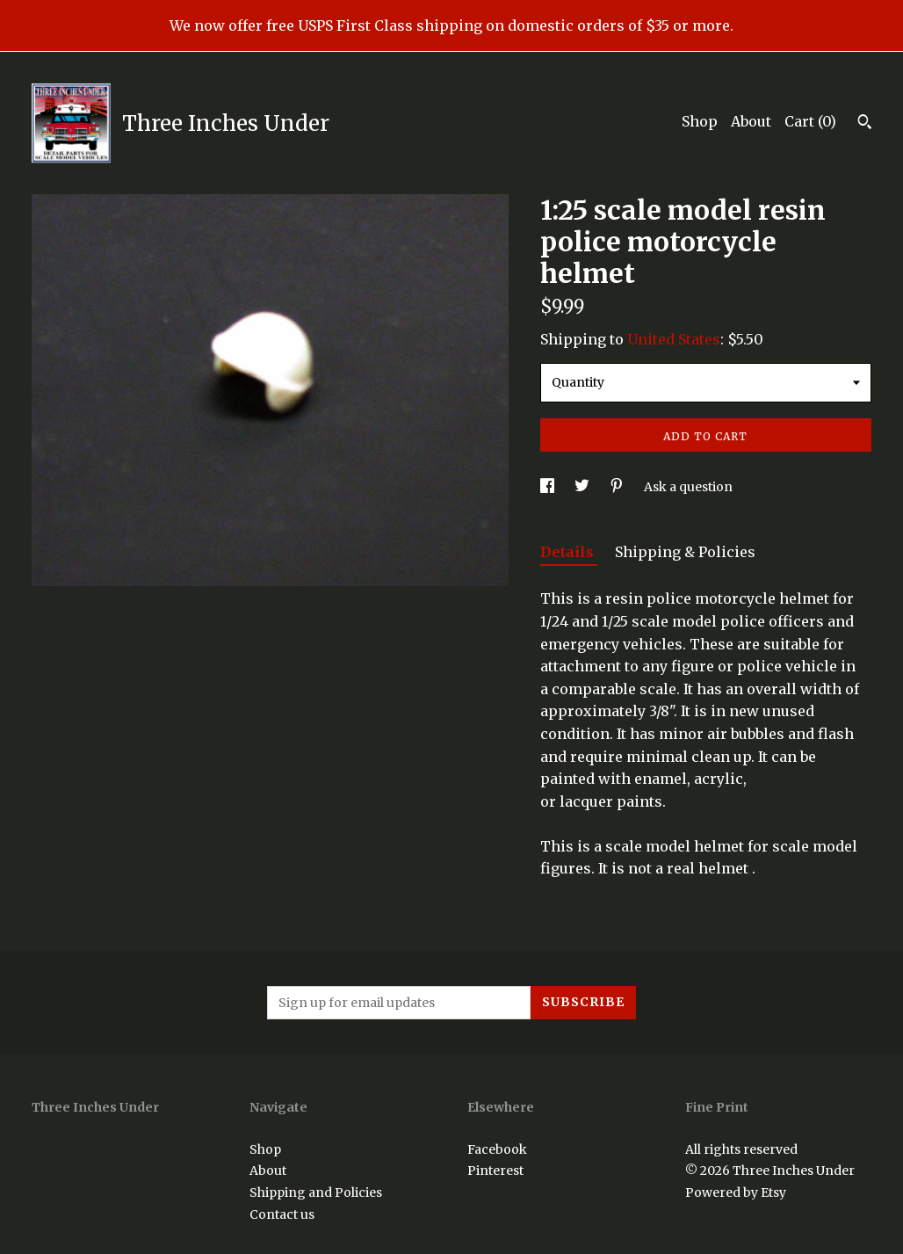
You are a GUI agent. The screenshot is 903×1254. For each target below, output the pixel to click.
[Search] (864, 124)
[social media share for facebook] (548, 487)
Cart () (810, 121)
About (751, 121)
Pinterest (495, 1170)
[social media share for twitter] (583, 487)
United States (673, 339)
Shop (700, 121)
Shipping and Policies (315, 1192)
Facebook (497, 1149)
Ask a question (688, 487)
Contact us (281, 1214)
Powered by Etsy (735, 1192)
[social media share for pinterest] (618, 487)
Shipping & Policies (685, 552)
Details (568, 552)
